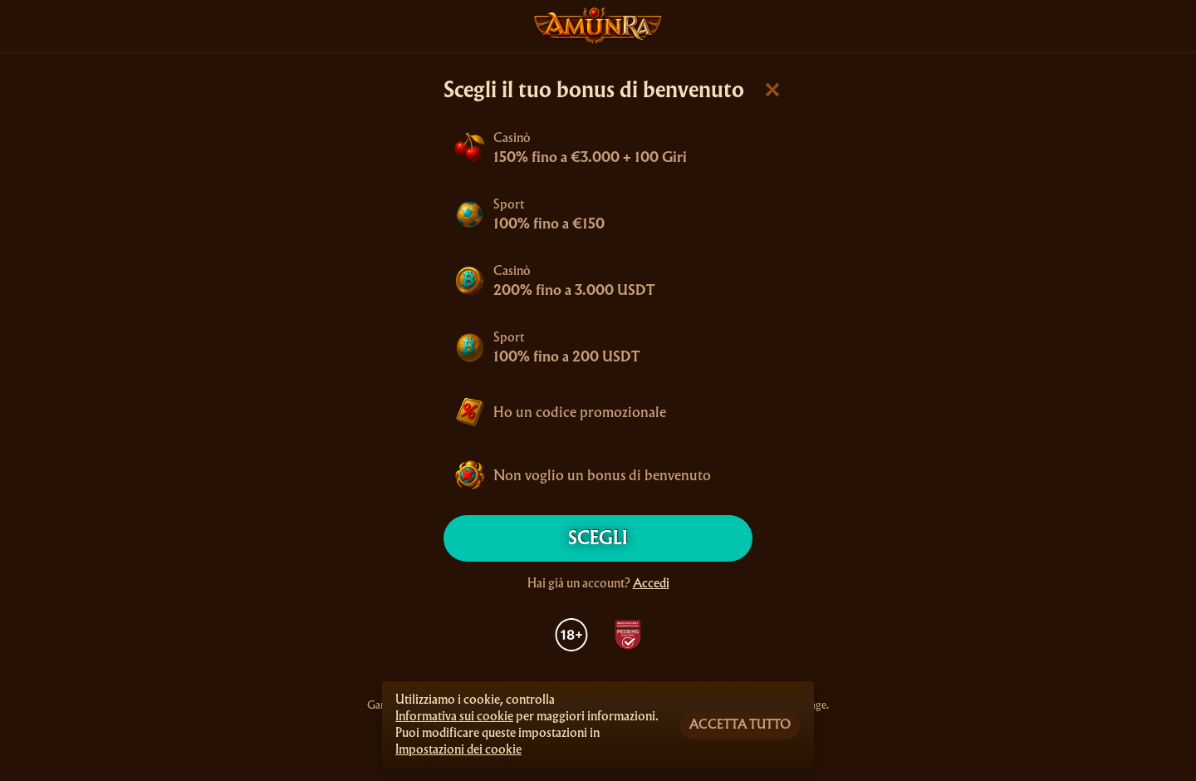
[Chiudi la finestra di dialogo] (772, 90)
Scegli (598, 538)
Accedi (651, 583)
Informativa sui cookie (454, 716)
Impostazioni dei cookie (458, 749)
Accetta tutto (740, 724)
